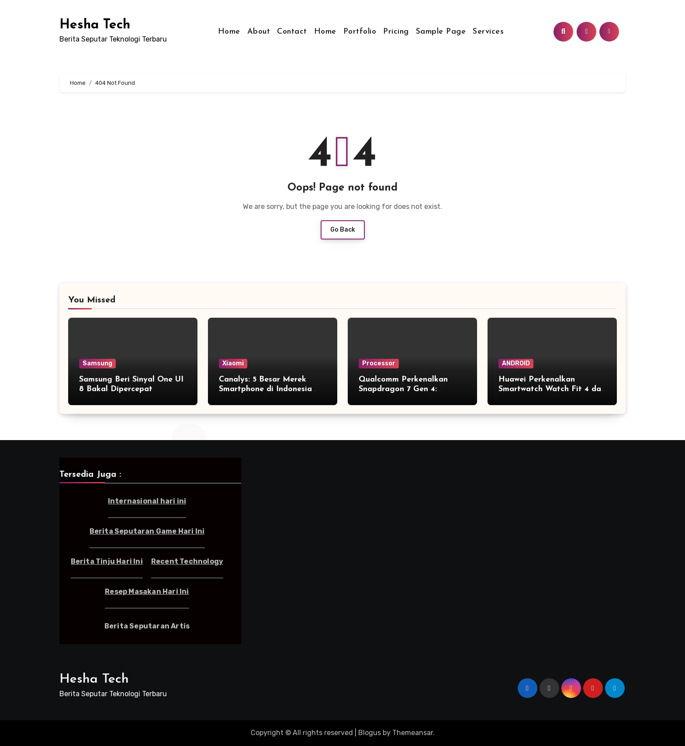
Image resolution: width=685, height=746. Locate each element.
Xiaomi (233, 363)
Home (229, 32)
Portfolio (360, 32)
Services (488, 32)
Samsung (97, 363)
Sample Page (441, 32)
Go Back (342, 229)
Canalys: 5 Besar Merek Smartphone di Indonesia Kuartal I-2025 (265, 388)
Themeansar (412, 733)
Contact (292, 32)
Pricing (396, 32)
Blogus (369, 733)
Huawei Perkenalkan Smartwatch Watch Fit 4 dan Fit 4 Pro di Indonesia (551, 388)
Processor (378, 363)
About (258, 32)
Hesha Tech (94, 25)
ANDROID (516, 363)
